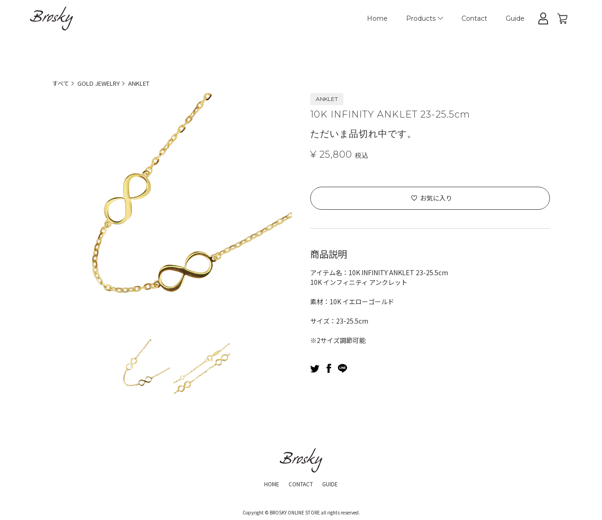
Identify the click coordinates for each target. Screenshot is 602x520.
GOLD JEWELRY (102, 83)
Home (377, 18)
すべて (61, 83)
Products (424, 18)
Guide (515, 18)
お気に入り (436, 197)
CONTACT (300, 483)
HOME (267, 483)
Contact (474, 18)
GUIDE (335, 483)
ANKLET (147, 83)
